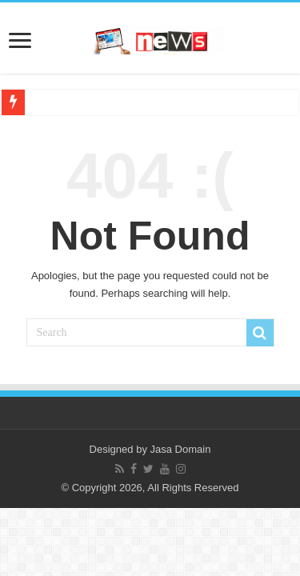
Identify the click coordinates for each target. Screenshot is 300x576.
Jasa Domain (180, 449)
